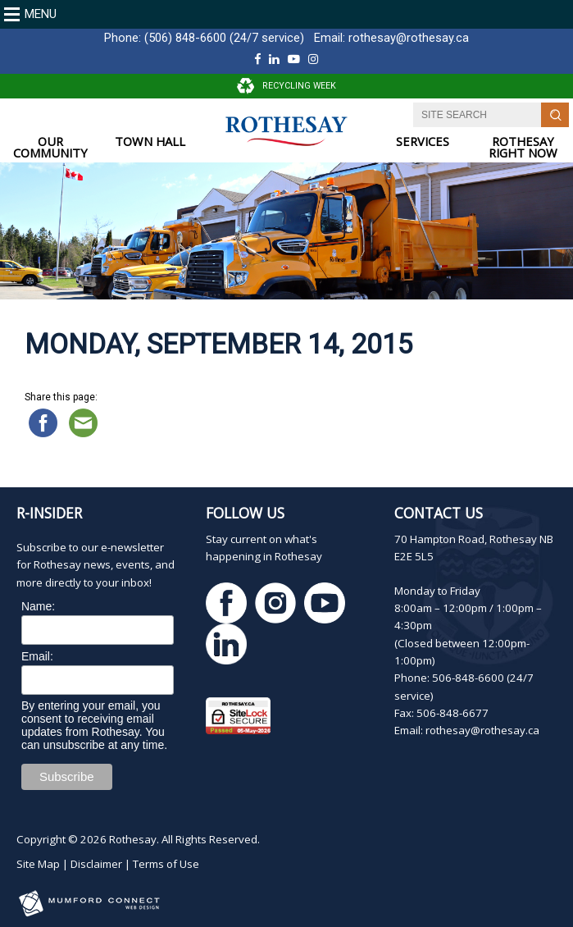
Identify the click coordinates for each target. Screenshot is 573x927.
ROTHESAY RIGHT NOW (523, 147)
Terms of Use (166, 863)
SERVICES (422, 141)
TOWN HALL (150, 141)
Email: (37, 656)
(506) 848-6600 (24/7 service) (224, 37)
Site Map (38, 863)
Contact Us (438, 513)
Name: (38, 606)
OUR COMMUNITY (50, 147)
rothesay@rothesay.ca (408, 37)
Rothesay (133, 839)
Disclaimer (96, 863)
